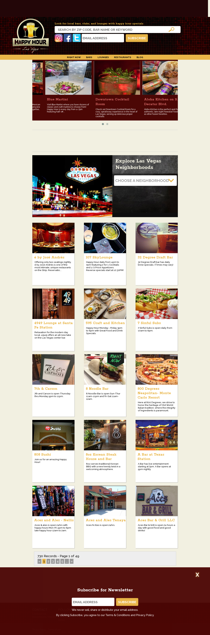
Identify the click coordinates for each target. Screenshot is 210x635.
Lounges (103, 57)
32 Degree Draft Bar (155, 257)
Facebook (68, 38)
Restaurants (122, 57)
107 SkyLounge (99, 257)
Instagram (59, 38)
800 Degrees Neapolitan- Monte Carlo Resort (154, 393)
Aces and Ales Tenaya (106, 520)
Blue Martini (78, 99)
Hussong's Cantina (36, 99)
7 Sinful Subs (149, 323)
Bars (89, 57)
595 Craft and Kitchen (105, 323)
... (67, 561)
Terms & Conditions (117, 615)
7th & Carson (45, 389)
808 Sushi (42, 454)
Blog (140, 57)
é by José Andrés (49, 257)
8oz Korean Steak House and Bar (101, 456)
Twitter (77, 38)
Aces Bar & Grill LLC (156, 520)
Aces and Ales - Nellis (54, 520)
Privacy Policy (145, 615)
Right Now (74, 57)
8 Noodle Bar (97, 389)
